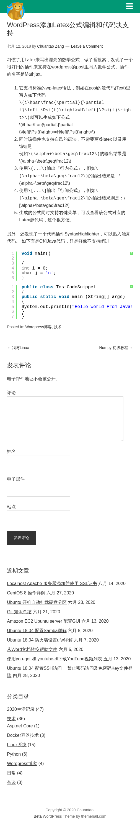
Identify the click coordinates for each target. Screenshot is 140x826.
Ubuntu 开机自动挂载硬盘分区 (37, 602)
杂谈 (11, 782)
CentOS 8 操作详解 (26, 593)
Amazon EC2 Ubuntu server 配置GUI (43, 621)
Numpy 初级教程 (116, 347)
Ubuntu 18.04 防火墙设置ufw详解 (39, 640)
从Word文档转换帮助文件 (32, 649)
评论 (11, 392)
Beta (38, 816)
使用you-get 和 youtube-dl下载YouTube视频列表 (54, 658)
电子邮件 (16, 479)
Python (14, 754)
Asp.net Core (20, 726)
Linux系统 (16, 744)
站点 (11, 506)
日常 (11, 773)
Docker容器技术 (23, 735)
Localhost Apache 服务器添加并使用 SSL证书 (52, 583)
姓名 (11, 451)
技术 (58, 327)
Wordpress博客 (38, 327)
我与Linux (18, 347)
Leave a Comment (87, 46)
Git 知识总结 (19, 611)
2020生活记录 (21, 709)
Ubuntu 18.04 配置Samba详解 (36, 630)
